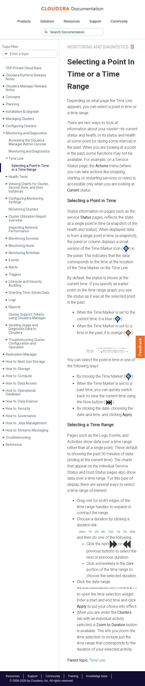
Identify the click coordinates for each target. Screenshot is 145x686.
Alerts (13, 267)
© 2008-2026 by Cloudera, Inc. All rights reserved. (41, 680)
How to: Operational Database (21, 392)
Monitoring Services (24, 238)
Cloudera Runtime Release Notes (26, 77)
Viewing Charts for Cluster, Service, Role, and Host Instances (29, 187)
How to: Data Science (22, 401)
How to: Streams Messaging (27, 430)
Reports (15, 307)
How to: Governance (21, 416)
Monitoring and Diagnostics (26, 133)
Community (119, 21)
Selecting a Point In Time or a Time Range (30, 167)
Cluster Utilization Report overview (27, 218)
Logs (12, 300)
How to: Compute (19, 376)
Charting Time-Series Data (29, 293)
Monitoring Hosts (21, 246)
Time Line (16, 158)
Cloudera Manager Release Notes (26, 88)
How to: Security (18, 408)
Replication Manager (21, 354)
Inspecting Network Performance (23, 229)
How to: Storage (18, 369)
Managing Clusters (20, 119)
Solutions (47, 21)
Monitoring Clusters (23, 209)
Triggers (15, 274)
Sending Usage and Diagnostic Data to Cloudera (23, 328)
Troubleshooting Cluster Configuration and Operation (27, 343)
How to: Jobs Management (26, 423)
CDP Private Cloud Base (24, 68)
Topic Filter (10, 47)
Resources (72, 21)
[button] (107, 350)
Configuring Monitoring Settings (26, 200)
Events (14, 260)
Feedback (140, 347)
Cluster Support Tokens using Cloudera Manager (27, 316)
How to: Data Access (21, 383)
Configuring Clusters (21, 126)
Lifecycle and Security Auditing (25, 283)
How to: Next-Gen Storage (25, 361)
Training (73, 676)
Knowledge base (97, 676)
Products (23, 21)
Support (95, 21)
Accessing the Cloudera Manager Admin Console (27, 142)
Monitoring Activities (24, 253)
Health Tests (18, 177)
